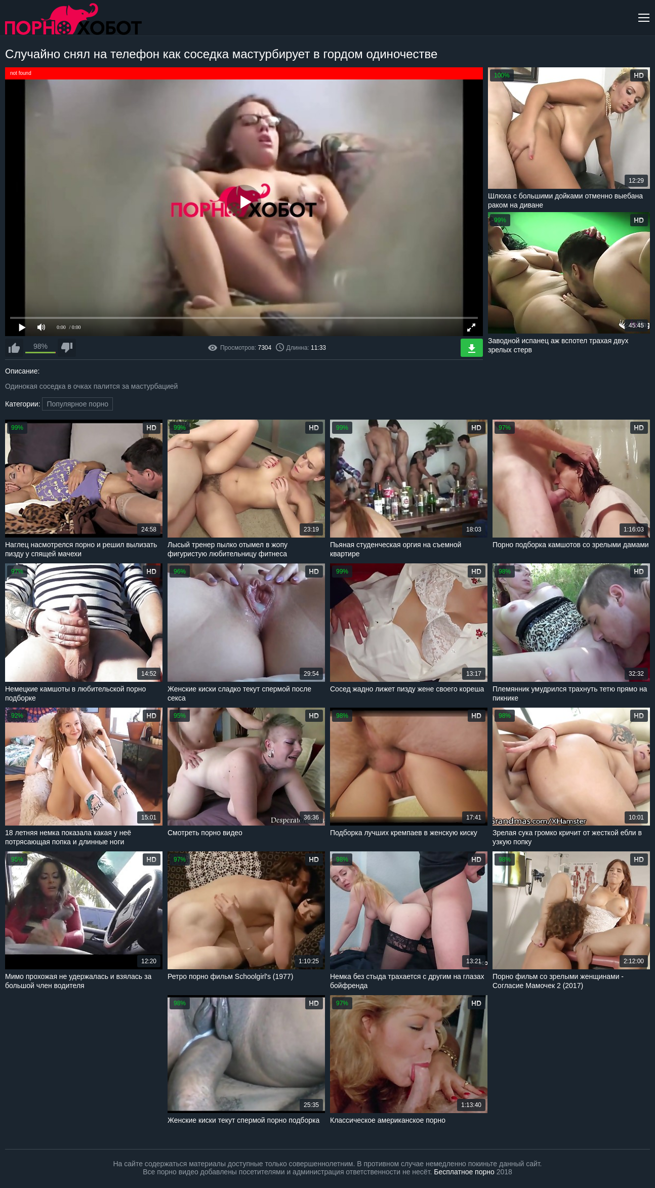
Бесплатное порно (464, 1172)
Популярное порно (77, 404)
